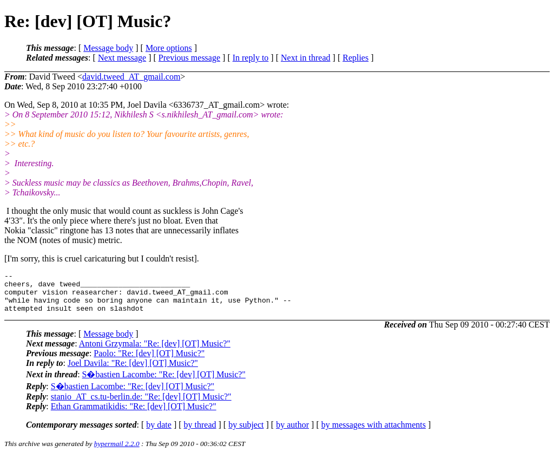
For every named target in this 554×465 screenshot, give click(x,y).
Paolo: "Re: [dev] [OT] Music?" (149, 361)
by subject (245, 432)
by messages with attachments (373, 432)
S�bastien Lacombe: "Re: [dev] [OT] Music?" (164, 382)
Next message (122, 57)
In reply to (251, 57)
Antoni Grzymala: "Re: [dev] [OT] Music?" (154, 351)
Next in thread (306, 57)
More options (169, 48)
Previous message (189, 57)
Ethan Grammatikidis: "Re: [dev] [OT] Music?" (133, 414)
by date (159, 432)
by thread (200, 432)
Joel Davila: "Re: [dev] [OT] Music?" (133, 371)
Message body (108, 48)
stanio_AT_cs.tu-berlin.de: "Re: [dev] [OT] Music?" (141, 404)
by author (292, 432)
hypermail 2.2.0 (117, 452)
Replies (355, 57)
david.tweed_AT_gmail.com (131, 76)
